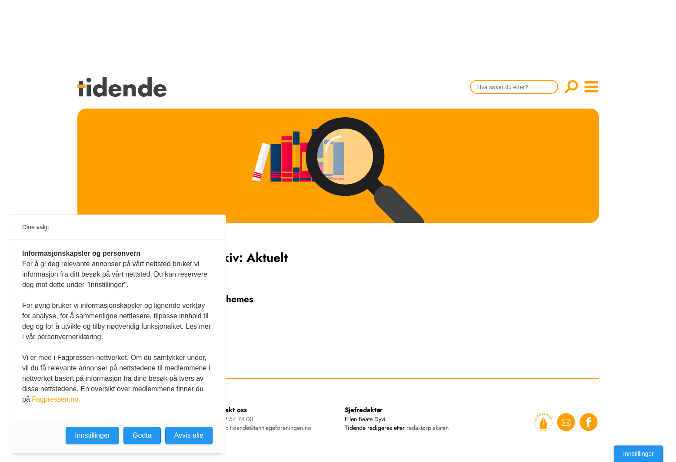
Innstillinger (638, 453)
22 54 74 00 (236, 419)
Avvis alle (188, 435)
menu (591, 87)
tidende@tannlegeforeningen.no (270, 427)
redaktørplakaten (427, 427)
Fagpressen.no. (56, 399)
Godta (142, 435)
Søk (571, 87)
